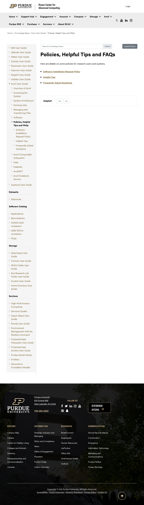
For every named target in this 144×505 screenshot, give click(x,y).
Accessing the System (20, 94)
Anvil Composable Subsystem (23, 156)
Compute (80, 16)
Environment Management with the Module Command (21, 331)
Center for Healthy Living (18, 442)
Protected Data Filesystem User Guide (22, 341)
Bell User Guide (18, 47)
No (66, 101)
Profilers (15, 359)
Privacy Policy (90, 492)
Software (18, 117)
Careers (10, 437)
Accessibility (42, 492)
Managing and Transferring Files (22, 111)
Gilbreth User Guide (21, 52)
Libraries (11, 467)
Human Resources (69, 442)
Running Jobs (20, 105)
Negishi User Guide (20, 74)
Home (10, 33)
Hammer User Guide (21, 70)
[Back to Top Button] (122, 496)
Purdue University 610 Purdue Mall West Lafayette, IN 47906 (45, 400)
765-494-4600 (41, 410)
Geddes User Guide (20, 79)
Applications (17, 213)
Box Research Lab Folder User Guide (20, 275)
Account (65, 16)
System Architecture (24, 100)
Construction (93, 437)
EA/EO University (56, 492)
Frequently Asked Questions (24, 147)
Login (128, 6)
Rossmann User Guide (22, 65)
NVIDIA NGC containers (17, 224)
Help (16, 162)
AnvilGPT (18, 171)
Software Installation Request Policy (23, 133)
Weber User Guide (20, 56)
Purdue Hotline (94, 461)
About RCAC (66, 24)
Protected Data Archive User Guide (20, 348)
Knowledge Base (22, 33)
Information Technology (98, 448)
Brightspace (66, 437)
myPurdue (65, 448)
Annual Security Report (98, 432)
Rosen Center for (49, 6)
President (38, 456)
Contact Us (102, 492)
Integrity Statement (74, 492)
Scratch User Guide (20, 281)
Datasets (18, 166)
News (13, 16)
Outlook (64, 463)
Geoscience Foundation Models (20, 365)
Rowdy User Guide (20, 323)
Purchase (33, 24)
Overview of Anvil (22, 88)
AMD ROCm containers (17, 232)
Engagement (48, 16)
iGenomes (16, 199)
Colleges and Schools (16, 448)
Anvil (108, 16)
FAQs (14, 238)
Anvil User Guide (38, 33)
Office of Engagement (43, 451)
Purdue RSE (16, 24)
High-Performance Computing (20, 305)
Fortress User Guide (21, 260)
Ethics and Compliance (44, 441)
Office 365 (65, 453)
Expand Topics (130, 46)
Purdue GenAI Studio (21, 355)
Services (49, 24)
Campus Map (13, 432)
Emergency (93, 442)
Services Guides (19, 311)
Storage (95, 16)
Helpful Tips (22, 141)
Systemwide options (97, 407)
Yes (59, 101)
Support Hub (29, 16)
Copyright (51, 489)
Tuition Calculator (41, 467)
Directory (11, 453)
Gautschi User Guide (21, 184)
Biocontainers (18, 218)
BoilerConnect (67, 432)
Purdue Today (40, 461)
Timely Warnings (95, 467)
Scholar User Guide (20, 61)
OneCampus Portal (69, 458)
